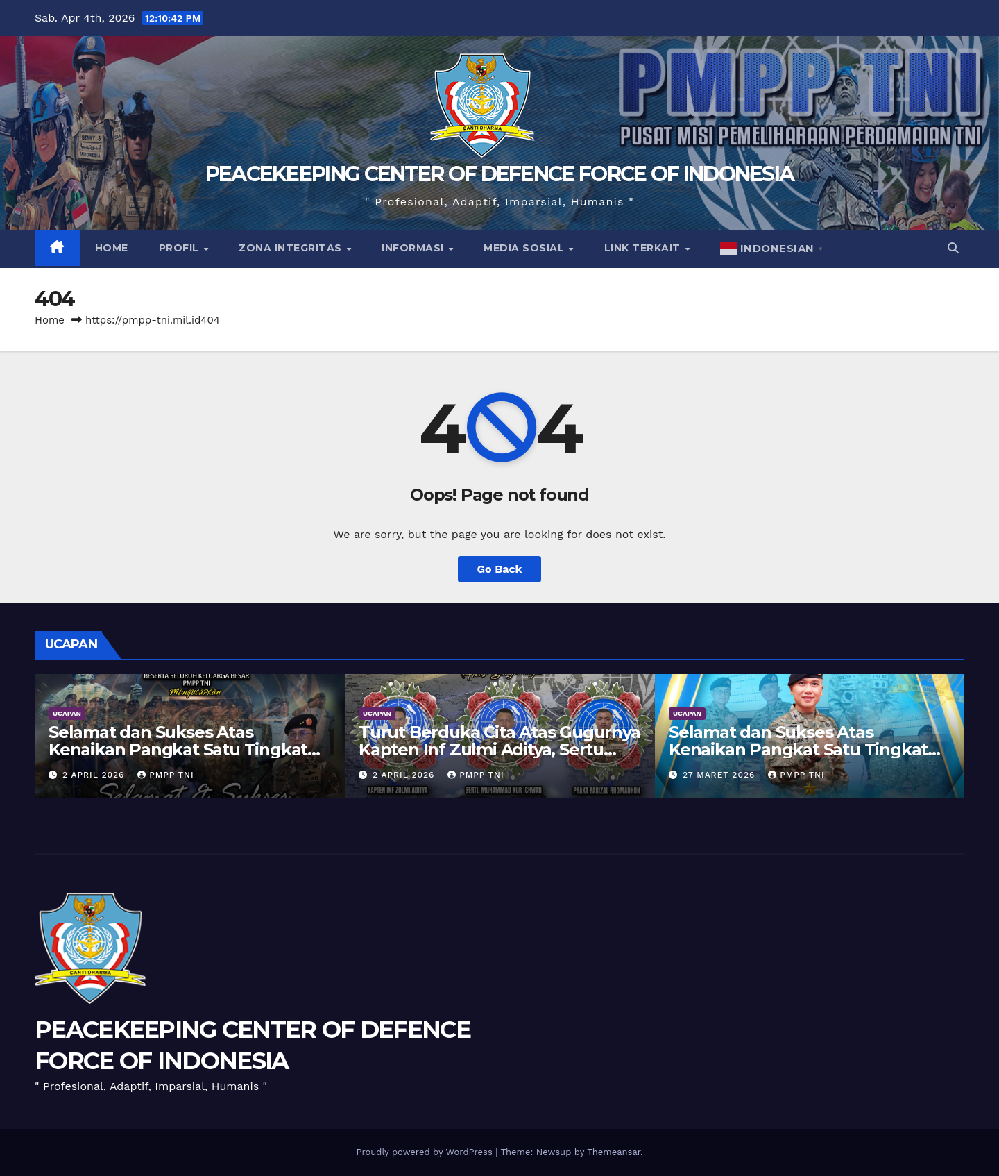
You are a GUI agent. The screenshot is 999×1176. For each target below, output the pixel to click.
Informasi (414, 248)
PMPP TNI (165, 775)
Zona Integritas (292, 248)
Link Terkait (644, 248)
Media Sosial (525, 248)
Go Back (499, 569)
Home (111, 248)
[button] (953, 248)
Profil (181, 248)
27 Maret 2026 (720, 775)
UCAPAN (67, 713)
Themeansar (613, 1152)
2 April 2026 (95, 775)
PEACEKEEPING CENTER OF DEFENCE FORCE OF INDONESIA (499, 174)
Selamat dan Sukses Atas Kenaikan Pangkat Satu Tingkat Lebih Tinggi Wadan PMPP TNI (798, 749)
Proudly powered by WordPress (425, 1152)
